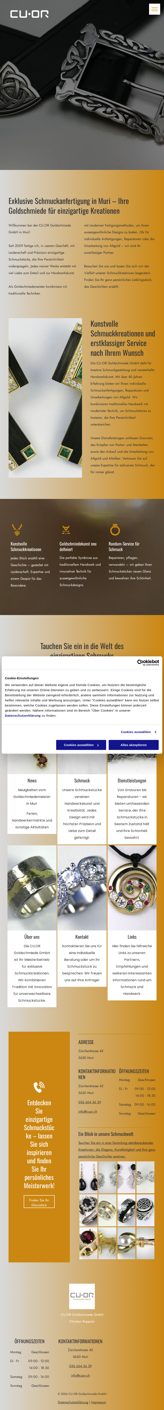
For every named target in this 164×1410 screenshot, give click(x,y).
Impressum (98, 1402)
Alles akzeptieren (134, 745)
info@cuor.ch (87, 1111)
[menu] (154, 9)
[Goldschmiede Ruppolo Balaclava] (88, 1177)
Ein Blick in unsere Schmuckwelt (105, 1133)
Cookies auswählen (136, 732)
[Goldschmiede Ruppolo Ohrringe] (145, 1177)
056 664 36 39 (89, 1102)
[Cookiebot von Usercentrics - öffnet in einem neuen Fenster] (140, 662)
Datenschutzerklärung (23, 715)
